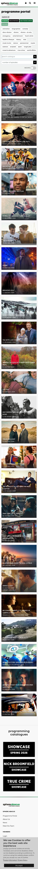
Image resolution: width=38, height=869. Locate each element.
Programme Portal (10, 816)
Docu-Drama (7, 32)
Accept (19, 865)
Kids (24, 39)
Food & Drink (29, 36)
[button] (26, 3)
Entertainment (18, 36)
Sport (20, 46)
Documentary (14, 20)
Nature (15, 43)
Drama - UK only (26, 32)
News (5, 822)
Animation (6, 29)
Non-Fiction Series (26, 20)
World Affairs (31, 50)
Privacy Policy (22, 860)
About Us (6, 819)
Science (5, 46)
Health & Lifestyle (8, 39)
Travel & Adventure (9, 50)
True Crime (21, 50)
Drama (16, 32)
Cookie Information (10, 860)
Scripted (5, 20)
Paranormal (24, 43)
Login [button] (5, 836)
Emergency (6, 36)
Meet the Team (8, 826)
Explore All (5, 17)
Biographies (16, 29)
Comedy (25, 29)
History (18, 39)
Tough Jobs (27, 46)
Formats (4, 24)
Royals (33, 43)
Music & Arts (7, 43)
